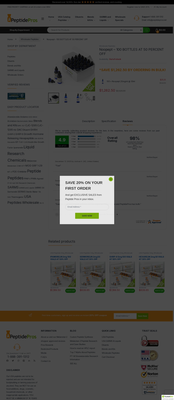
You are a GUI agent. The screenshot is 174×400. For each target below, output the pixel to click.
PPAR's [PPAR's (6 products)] (27, 179)
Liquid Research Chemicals (132, 200)
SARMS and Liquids (105, 18)
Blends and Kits (14, 65)
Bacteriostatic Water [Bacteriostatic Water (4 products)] (25, 121)
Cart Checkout (108, 337)
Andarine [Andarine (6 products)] (24, 117)
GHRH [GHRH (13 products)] (33, 129)
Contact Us (46, 341)
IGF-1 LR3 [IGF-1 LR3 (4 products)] (24, 142)
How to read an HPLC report (82, 328)
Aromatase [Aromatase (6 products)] (12, 121)
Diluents (79, 17)
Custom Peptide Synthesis (81, 317)
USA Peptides (108, 317)
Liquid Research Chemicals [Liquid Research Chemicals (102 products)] (20, 154)
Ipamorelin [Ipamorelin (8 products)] (18, 147)
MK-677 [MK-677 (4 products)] (21, 166)
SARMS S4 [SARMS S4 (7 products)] (39, 188)
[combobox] (83, 30)
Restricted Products (49, 329)
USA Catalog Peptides (64, 18)
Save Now (142, 296)
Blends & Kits (90, 18)
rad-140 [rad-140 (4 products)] (15, 183)
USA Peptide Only (57, 233)
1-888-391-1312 (156, 17)
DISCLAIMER (13, 350)
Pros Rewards (47, 325)
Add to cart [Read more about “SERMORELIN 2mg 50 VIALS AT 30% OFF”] (100, 271)
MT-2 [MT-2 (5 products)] (9, 172)
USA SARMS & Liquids (111, 321)
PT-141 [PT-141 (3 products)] (9, 183)
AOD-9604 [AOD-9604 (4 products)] (32, 117)
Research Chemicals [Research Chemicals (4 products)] (27, 183)
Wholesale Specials (120, 18)
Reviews (128, 121)
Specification (109, 121)
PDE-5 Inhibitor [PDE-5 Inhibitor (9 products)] (19, 171)
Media (43, 333)
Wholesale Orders (15, 75)
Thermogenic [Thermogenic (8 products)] (17, 197)
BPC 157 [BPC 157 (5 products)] (21, 125)
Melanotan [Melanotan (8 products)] (32, 161)
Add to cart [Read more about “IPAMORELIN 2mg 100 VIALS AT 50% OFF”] (70, 271)
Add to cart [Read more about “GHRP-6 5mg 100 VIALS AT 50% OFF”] (129, 271)
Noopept (149, 200)
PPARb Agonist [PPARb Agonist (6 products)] (37, 179)
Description (89, 121)
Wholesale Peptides (29, 39)
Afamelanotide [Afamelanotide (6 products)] (13, 117)
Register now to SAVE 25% (138, 7)
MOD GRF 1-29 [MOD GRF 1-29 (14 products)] (33, 165)
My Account (160, 7)
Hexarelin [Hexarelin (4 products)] (11, 142)
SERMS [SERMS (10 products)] (21, 191)
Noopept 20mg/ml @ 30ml (123, 81)
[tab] (89, 122)
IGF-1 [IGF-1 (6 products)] (17, 142)
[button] (167, 397)
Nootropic (57, 203)
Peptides (11, 56)
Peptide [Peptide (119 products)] (34, 171)
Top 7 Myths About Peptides (82, 332)
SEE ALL (73, 344)
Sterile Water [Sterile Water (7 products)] (32, 192)
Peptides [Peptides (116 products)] (15, 178)
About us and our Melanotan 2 (54, 317)
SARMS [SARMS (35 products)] (12, 187)
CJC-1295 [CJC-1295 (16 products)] (31, 125)
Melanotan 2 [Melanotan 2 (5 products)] (12, 166)
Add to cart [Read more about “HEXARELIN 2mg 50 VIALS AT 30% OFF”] (159, 271)
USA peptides (15, 356)
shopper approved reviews (53, 321)
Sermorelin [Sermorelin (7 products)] (12, 192)
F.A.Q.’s (44, 337)
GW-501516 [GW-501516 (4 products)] (38, 138)
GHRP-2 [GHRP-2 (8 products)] (11, 134)
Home (51, 17)
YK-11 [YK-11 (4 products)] (41, 203)
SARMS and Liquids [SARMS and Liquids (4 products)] (26, 188)
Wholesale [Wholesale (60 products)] (30, 202)
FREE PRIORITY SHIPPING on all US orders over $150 (28, 7)
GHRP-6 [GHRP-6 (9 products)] (19, 134)
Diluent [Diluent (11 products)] (26, 129)
